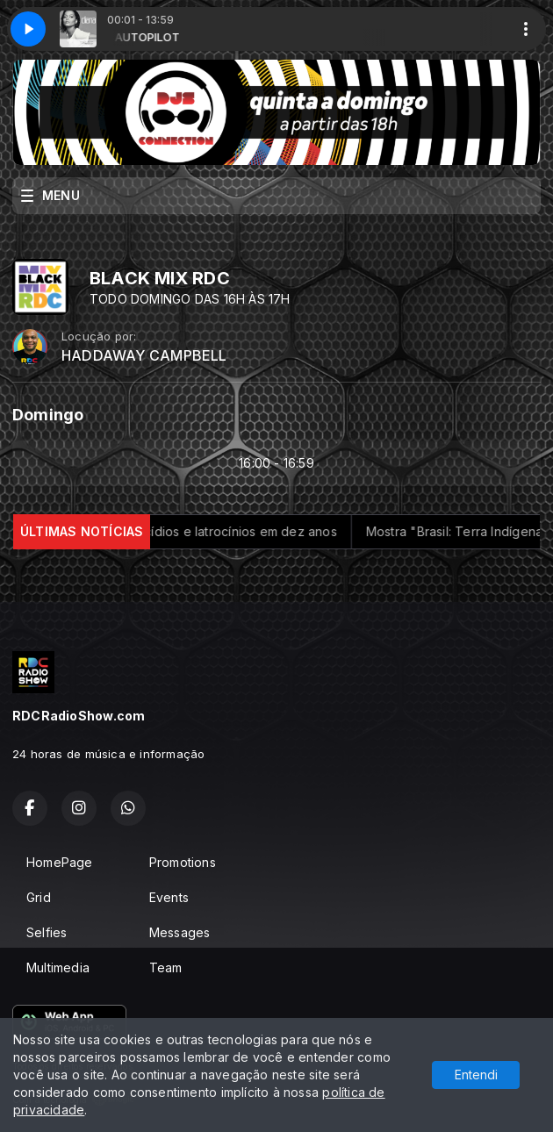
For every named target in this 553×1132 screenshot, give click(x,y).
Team (166, 967)
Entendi (476, 1074)
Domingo (47, 414)
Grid (38, 897)
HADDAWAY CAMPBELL (144, 355)
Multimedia (58, 967)
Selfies (46, 932)
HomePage (59, 862)
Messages (180, 932)
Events (169, 897)
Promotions (182, 862)
